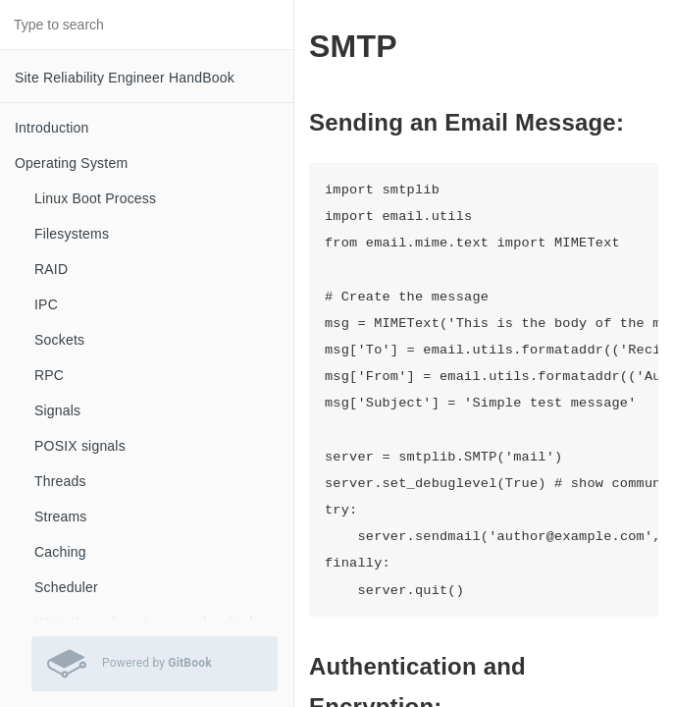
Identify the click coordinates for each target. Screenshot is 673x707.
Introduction (52, 128)
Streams (60, 516)
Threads (60, 481)
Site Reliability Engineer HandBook (124, 77)
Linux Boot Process (95, 198)
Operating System (71, 163)
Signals (57, 410)
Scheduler (66, 587)
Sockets (59, 340)
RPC (49, 375)
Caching (60, 552)
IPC (46, 304)
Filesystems (71, 234)
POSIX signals (80, 446)
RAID (51, 269)
